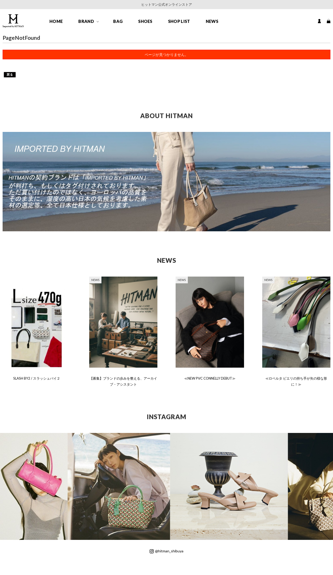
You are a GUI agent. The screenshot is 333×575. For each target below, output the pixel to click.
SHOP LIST (179, 21)
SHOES (145, 21)
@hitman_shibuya (166, 551)
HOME (56, 21)
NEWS (212, 21)
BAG (118, 21)
